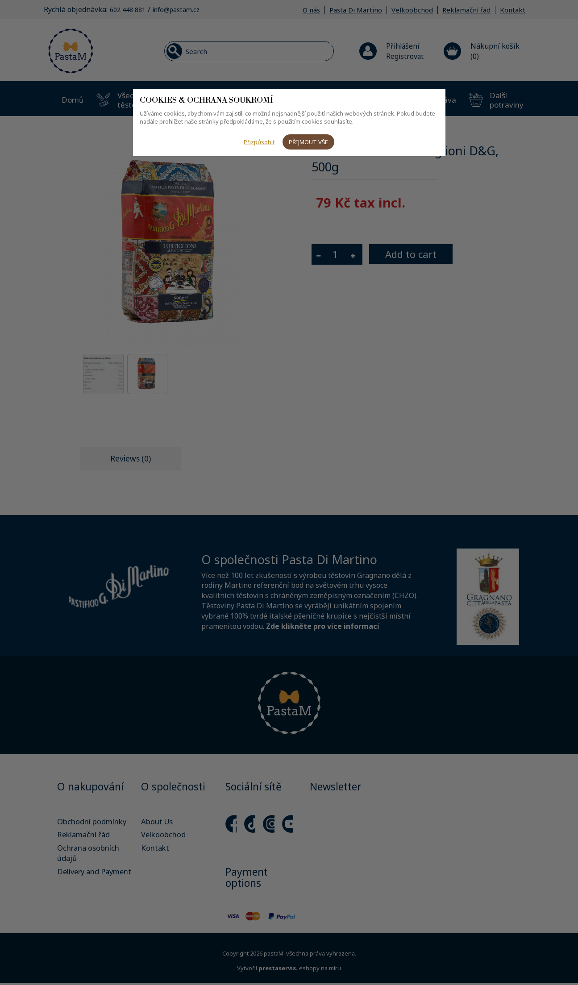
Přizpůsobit (258, 142)
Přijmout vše (309, 142)
